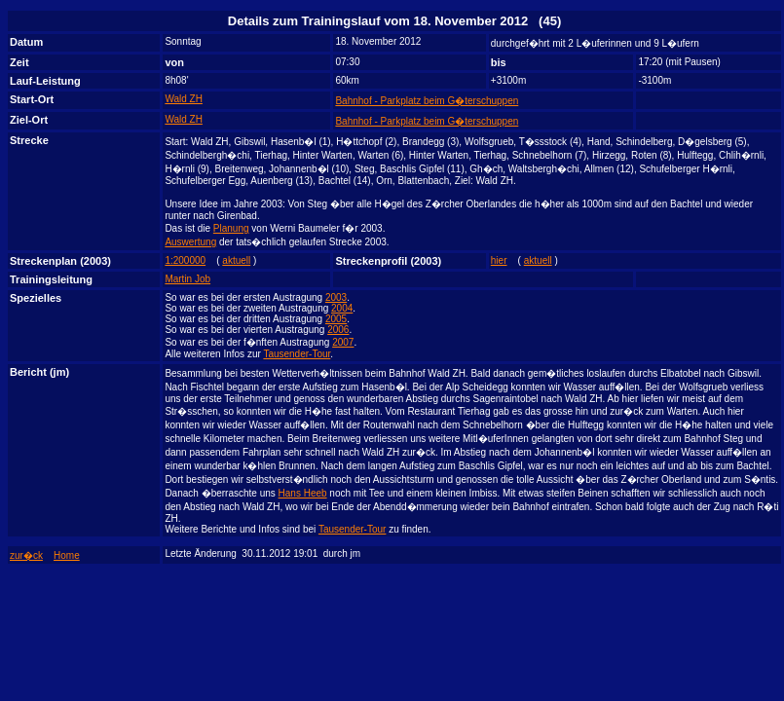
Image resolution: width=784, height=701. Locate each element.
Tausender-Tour (296, 354)
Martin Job (187, 279)
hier (499, 260)
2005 (336, 319)
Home (67, 555)
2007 (343, 342)
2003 (336, 297)
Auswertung (190, 242)
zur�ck (26, 555)
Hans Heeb (303, 493)
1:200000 (185, 260)
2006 (338, 329)
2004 (342, 308)
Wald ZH (184, 98)
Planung (231, 228)
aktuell (236, 260)
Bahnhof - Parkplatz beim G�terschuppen (426, 100)
